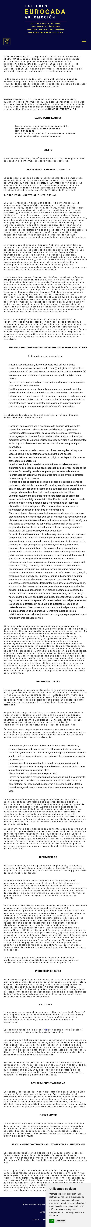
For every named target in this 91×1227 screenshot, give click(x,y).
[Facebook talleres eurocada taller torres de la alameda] (7, 41)
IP (46, 1030)
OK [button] (52, 1221)
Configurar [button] (60, 1221)
